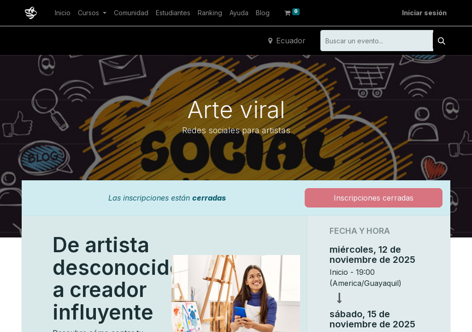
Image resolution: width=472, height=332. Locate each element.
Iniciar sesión (424, 13)
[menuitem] (62, 12)
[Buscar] (441, 40)
